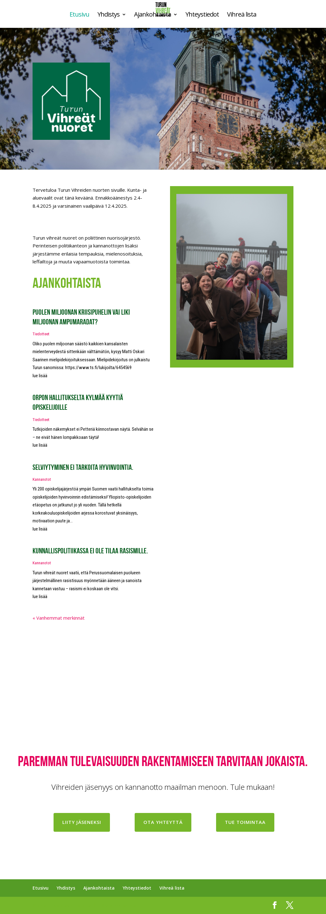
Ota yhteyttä (163, 822)
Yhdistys (108, 15)
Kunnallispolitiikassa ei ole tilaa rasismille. (90, 551)
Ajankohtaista (152, 15)
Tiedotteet (41, 334)
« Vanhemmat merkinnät (59, 618)
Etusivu (79, 15)
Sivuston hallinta (119, 905)
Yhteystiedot (202, 15)
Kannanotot (42, 479)
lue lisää (40, 375)
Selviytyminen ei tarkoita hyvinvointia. (83, 467)
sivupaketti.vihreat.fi (74, 905)
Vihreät (40, 905)
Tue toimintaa (245, 822)
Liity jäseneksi (81, 822)
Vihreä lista (241, 15)
